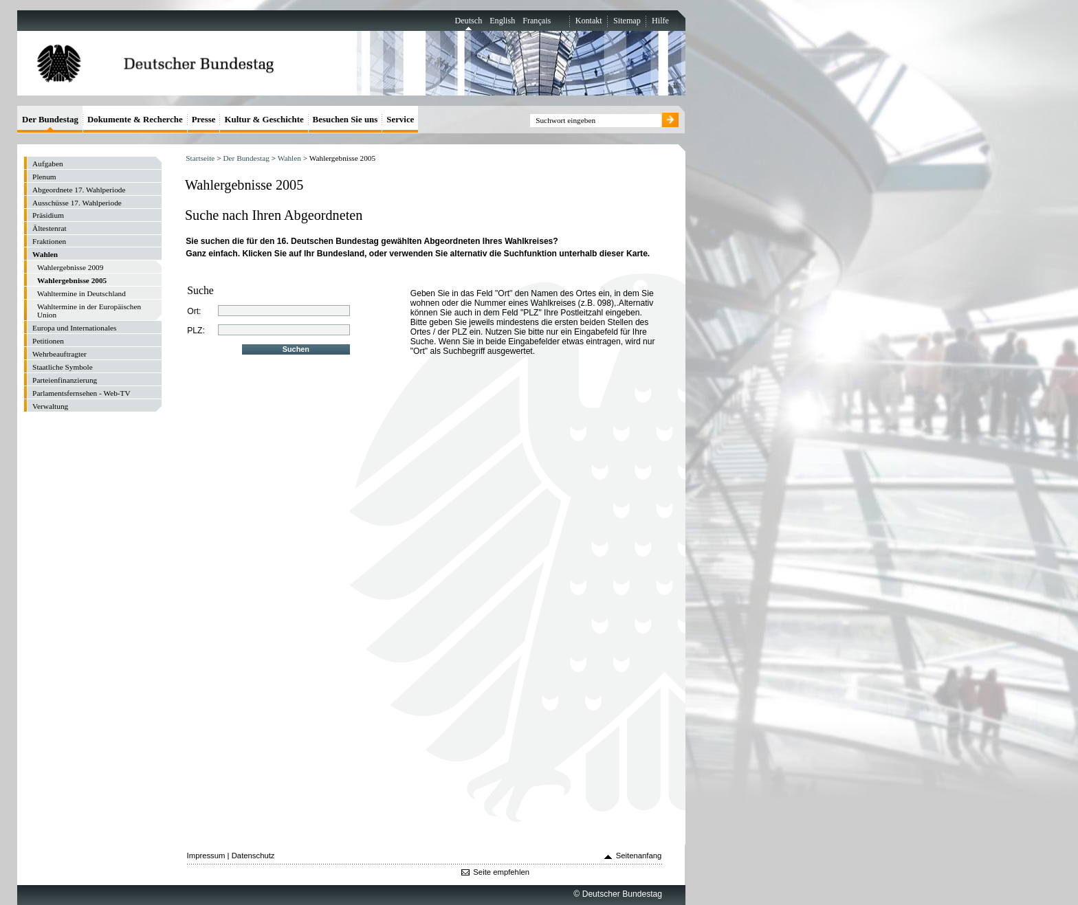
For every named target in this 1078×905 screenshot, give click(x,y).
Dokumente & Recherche (135, 119)
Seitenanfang (639, 855)
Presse (204, 119)
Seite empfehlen (501, 872)
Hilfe (660, 20)
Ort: (194, 311)
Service (400, 119)
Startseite (200, 158)
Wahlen (289, 158)
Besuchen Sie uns (345, 119)
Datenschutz (253, 855)
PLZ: (196, 330)
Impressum (206, 855)
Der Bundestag (246, 158)
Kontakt (588, 20)
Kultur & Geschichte (263, 119)
